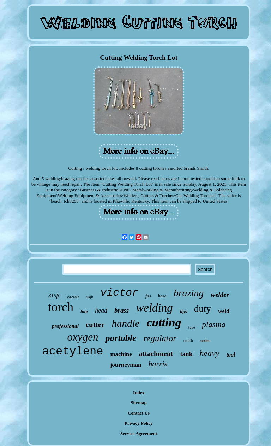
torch (60, 307)
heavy (209, 353)
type (191, 327)
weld (223, 311)
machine (121, 354)
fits (148, 296)
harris (157, 363)
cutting (163, 322)
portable (120, 338)
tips (183, 311)
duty (202, 308)
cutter (95, 324)
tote (84, 311)
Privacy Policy (139, 423)
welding (154, 307)
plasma (213, 324)
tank (186, 354)
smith (188, 340)
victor (119, 293)
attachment (156, 354)
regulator (160, 338)
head (101, 310)
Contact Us (139, 413)
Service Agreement (138, 433)
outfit (89, 297)
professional (65, 326)
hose (162, 296)
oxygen (82, 337)
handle (125, 323)
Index (138, 392)
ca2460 (72, 297)
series (205, 340)
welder (220, 295)
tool (230, 355)
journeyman (125, 364)
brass (121, 310)
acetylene (72, 351)
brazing (189, 293)
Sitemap (139, 402)
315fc (54, 296)
